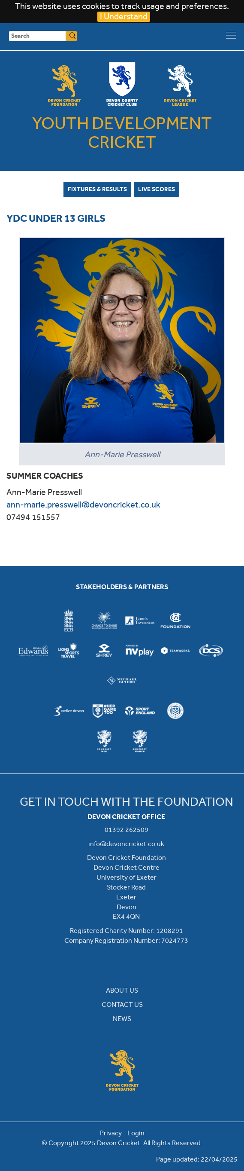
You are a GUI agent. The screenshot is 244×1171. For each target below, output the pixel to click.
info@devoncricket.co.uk (126, 844)
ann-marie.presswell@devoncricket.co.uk (83, 505)
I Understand (124, 16)
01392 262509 (126, 830)
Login (136, 1133)
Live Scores (156, 189)
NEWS (122, 1019)
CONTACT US (122, 1004)
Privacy (111, 1133)
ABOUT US (122, 990)
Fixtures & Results (97, 189)
